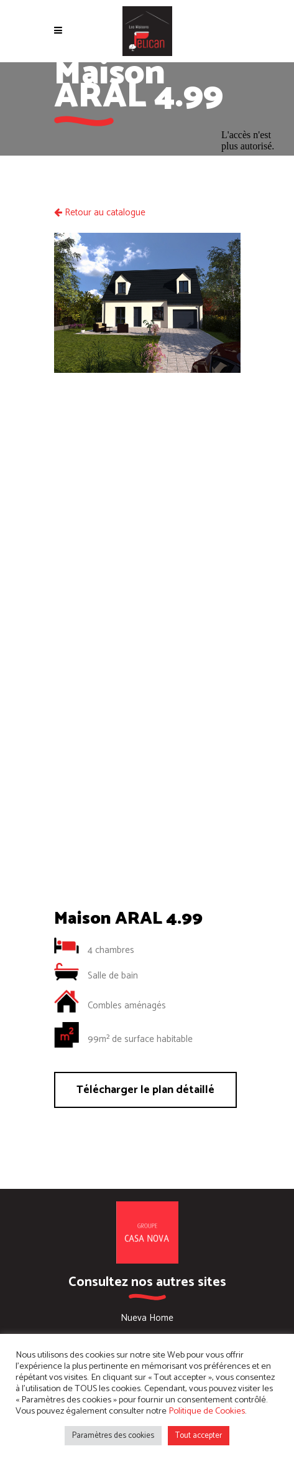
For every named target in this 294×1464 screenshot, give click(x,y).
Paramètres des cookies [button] (113, 1435)
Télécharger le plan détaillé (145, 1090)
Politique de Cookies (206, 1411)
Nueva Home (147, 1318)
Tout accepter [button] (198, 1435)
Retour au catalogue (99, 212)
